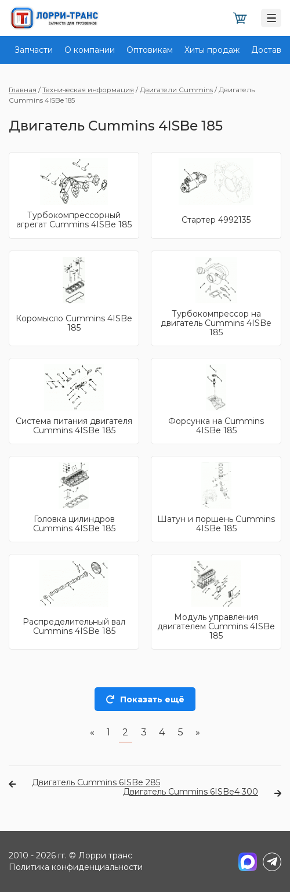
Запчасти (33, 50)
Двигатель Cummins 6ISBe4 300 (202, 791)
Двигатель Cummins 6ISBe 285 (84, 782)
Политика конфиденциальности (76, 867)
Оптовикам (149, 50)
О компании (89, 50)
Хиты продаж (212, 50)
